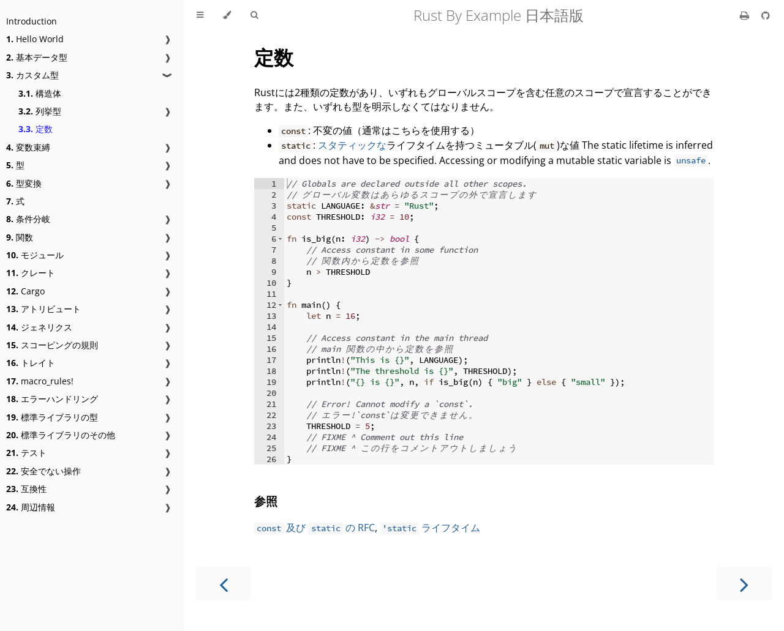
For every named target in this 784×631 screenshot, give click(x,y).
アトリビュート (43, 309)
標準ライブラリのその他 (60, 435)
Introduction (31, 21)
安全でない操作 (43, 471)
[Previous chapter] (223, 583)
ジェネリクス (39, 327)
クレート (30, 272)
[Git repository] (765, 15)
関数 (19, 237)
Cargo (25, 291)
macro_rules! (40, 381)
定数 (35, 129)
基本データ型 (36, 57)
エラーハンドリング (52, 399)
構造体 (39, 93)
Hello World (35, 39)
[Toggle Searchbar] (254, 15)
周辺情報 (30, 507)
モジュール (35, 255)
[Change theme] (227, 15)
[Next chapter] (744, 583)
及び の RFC (314, 527)
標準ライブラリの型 (52, 417)
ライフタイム (430, 527)
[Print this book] (745, 15)
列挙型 (39, 111)
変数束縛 (28, 147)
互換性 (26, 489)
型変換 (24, 183)
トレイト (30, 362)
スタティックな (352, 145)
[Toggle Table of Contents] (200, 15)
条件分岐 (28, 219)
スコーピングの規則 (52, 345)
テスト (26, 452)
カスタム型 (32, 75)
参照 (265, 501)
